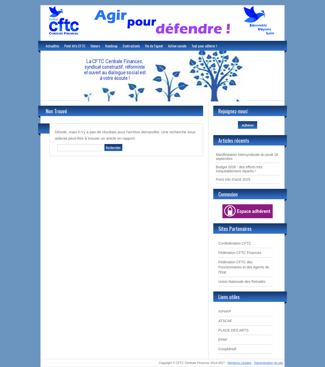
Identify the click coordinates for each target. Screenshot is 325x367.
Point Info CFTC (74, 45)
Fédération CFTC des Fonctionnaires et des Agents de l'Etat (243, 267)
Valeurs (95, 45)
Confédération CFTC (234, 243)
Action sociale (177, 45)
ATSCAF (225, 321)
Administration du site (268, 363)
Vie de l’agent (154, 45)
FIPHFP (224, 311)
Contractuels (131, 45)
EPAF (223, 340)
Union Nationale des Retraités (242, 282)
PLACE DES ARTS (233, 330)
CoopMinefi (227, 349)
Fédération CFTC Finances (239, 253)
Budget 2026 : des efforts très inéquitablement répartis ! (239, 169)
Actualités (52, 45)
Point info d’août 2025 (233, 179)
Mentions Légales (239, 363)
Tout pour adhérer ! (204, 45)
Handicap (111, 45)
